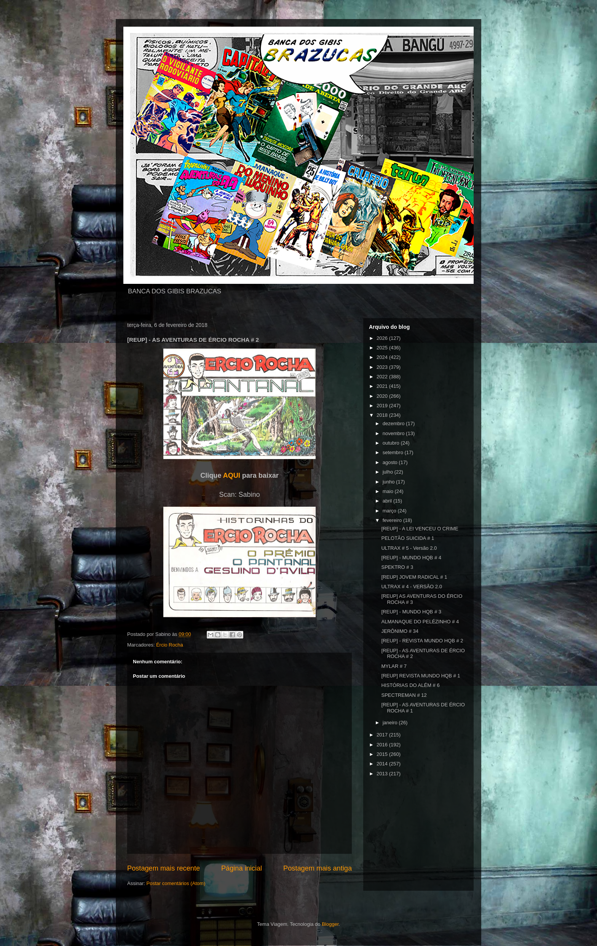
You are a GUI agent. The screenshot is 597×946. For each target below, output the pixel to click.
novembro (394, 433)
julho (388, 472)
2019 (383, 405)
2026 (383, 338)
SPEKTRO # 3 (397, 567)
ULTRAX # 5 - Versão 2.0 (409, 548)
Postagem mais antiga (317, 868)
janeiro (391, 722)
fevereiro (393, 520)
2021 (383, 386)
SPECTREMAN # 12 (403, 695)
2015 (383, 754)
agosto (391, 462)
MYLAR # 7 (393, 666)
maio (389, 491)
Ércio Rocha (169, 645)
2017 (383, 735)
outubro (392, 443)
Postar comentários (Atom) (176, 883)
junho (389, 482)
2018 (383, 415)
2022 (383, 376)
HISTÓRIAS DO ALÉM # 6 (410, 685)
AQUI (231, 475)
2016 (383, 745)
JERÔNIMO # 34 (399, 631)
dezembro (394, 423)
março (390, 511)
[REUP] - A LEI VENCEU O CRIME (419, 528)
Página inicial (241, 868)
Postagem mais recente (163, 868)
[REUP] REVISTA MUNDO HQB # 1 (420, 676)
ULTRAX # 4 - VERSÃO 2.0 (411, 586)
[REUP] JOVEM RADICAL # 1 (414, 577)
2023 (383, 367)
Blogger (330, 924)
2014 (383, 764)
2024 (383, 357)
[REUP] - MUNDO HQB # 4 (411, 557)
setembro (394, 452)
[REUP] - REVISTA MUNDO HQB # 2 (422, 640)
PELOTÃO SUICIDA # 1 (407, 538)
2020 (383, 396)
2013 (383, 773)
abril (388, 501)
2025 (383, 348)
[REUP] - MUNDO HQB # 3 (411, 612)
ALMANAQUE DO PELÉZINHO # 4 (420, 621)
